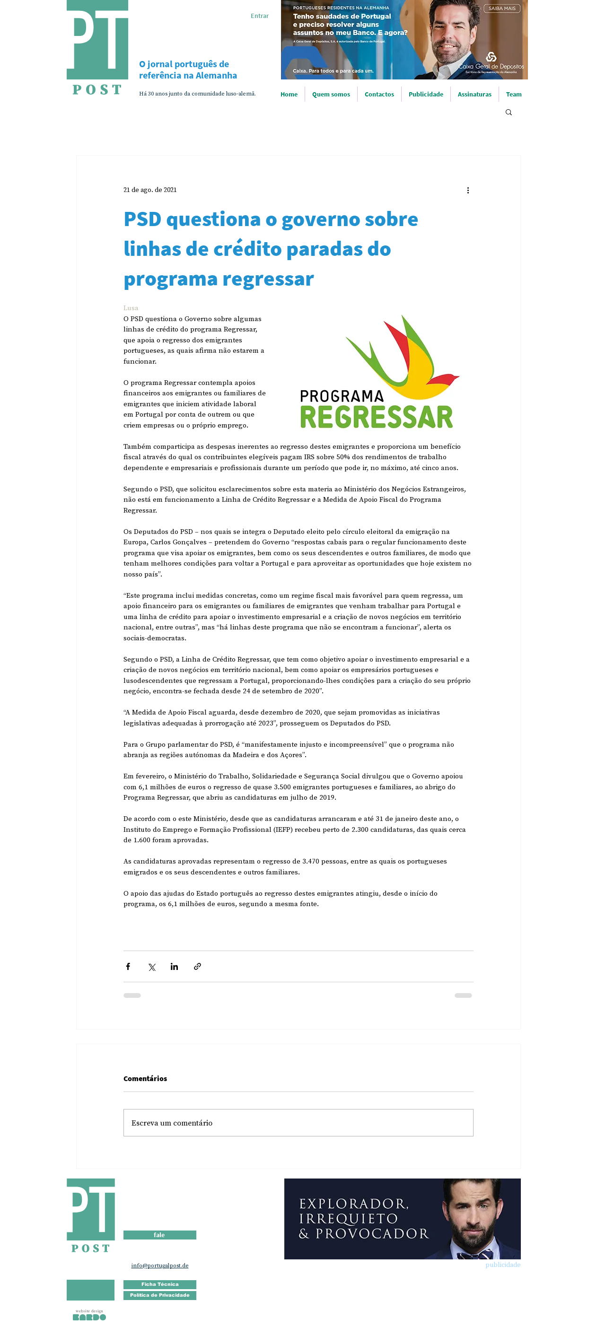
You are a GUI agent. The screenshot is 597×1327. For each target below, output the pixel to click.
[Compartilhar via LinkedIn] (174, 966)
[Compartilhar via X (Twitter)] (151, 966)
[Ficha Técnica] (159, 1284)
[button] (508, 111)
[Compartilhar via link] (197, 966)
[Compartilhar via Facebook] (127, 966)
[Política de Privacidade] (159, 1295)
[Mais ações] (468, 189)
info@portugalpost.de (160, 1265)
